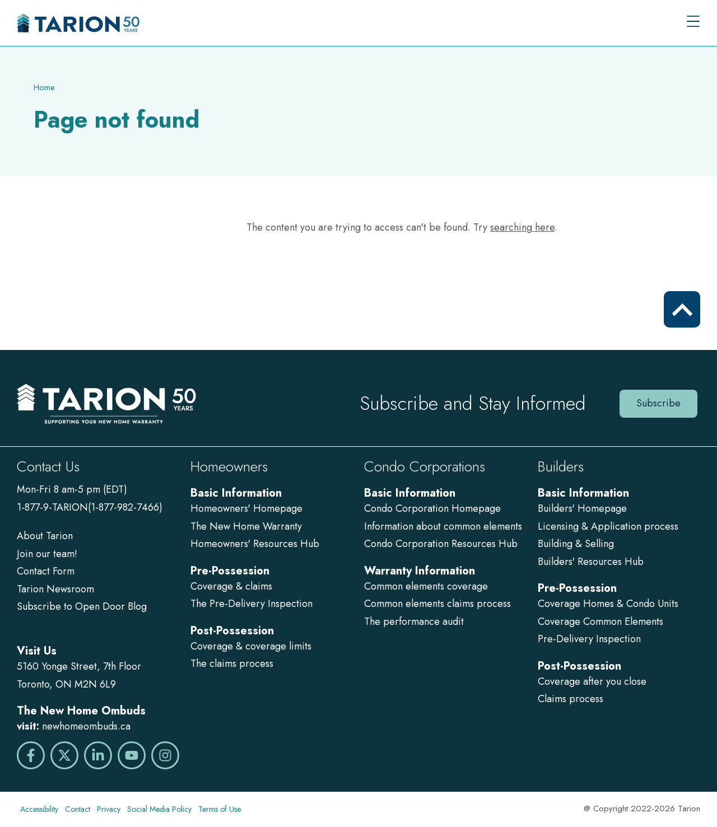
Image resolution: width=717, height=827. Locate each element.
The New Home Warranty (246, 526)
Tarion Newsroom (55, 589)
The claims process (231, 663)
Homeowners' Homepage (246, 508)
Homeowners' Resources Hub (254, 543)
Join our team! (47, 553)
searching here (522, 227)
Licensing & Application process (608, 526)
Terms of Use (219, 809)
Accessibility (39, 809)
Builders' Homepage (582, 508)
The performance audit (414, 621)
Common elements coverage (426, 586)
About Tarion (45, 536)
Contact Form (46, 571)
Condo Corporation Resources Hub (441, 543)
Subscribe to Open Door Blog (82, 606)
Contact (77, 809)
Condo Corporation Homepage (432, 508)
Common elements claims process (437, 603)
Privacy (108, 809)
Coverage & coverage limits (250, 646)
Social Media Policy (159, 809)
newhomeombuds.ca (86, 726)
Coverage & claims (232, 586)
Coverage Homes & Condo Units (608, 603)
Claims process (570, 698)
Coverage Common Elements (600, 621)
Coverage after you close (592, 681)
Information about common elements (443, 526)
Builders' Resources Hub (591, 561)
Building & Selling (576, 543)
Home (44, 87)
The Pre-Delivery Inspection (251, 603)
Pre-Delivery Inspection (589, 639)
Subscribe (658, 403)
